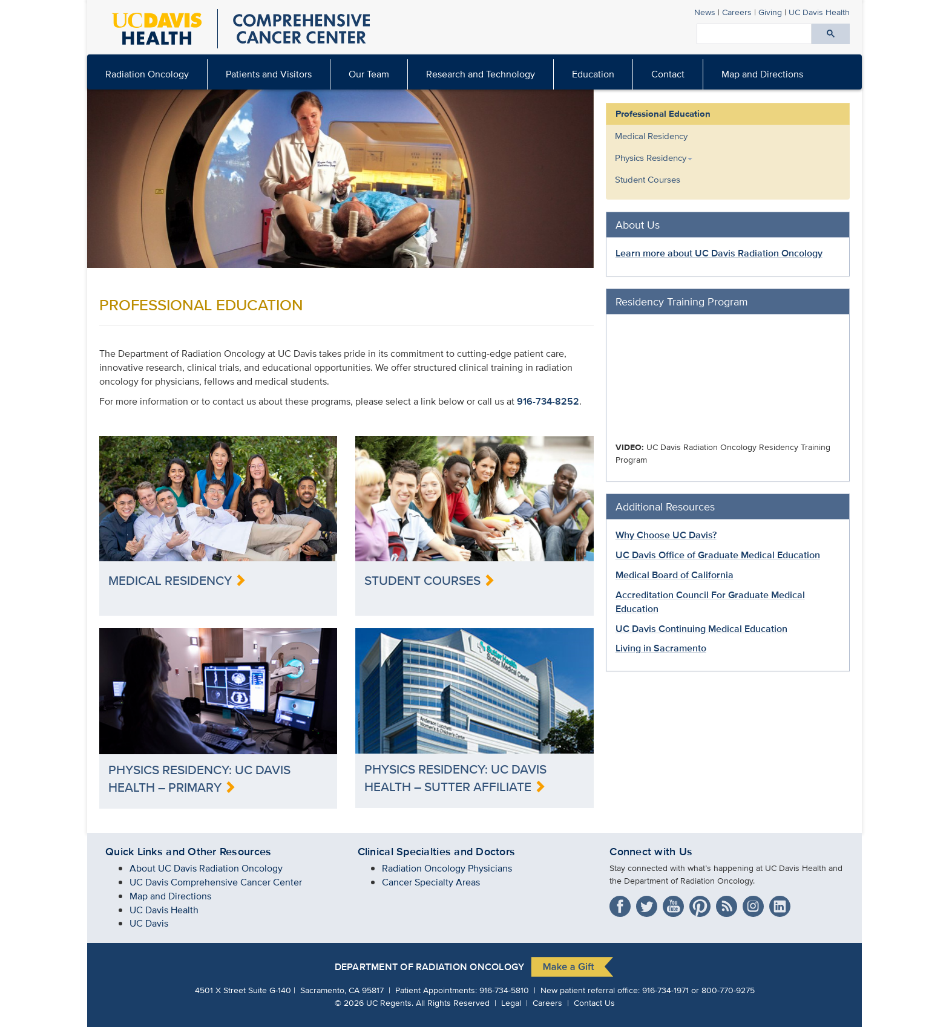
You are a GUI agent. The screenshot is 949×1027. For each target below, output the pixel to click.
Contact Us (594, 1002)
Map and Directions (762, 74)
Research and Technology (480, 74)
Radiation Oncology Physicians (447, 868)
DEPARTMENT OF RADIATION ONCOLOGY (430, 967)
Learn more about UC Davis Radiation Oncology (719, 253)
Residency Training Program (682, 301)
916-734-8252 (548, 401)
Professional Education (663, 113)
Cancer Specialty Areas (431, 882)
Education (593, 74)
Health (819, 11)
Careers (737, 11)
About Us (638, 224)
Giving (770, 11)
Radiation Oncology (147, 74)
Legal (511, 1002)
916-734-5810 (504, 989)
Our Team (369, 74)
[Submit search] (831, 34)
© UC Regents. (374, 1002)
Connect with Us (650, 851)
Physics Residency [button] (653, 157)
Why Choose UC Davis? (666, 535)
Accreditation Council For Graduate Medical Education (710, 602)
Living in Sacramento (661, 648)
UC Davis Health (164, 910)
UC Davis (149, 923)
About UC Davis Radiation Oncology (206, 868)
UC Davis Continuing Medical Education (701, 629)
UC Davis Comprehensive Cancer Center (216, 882)
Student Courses (647, 179)
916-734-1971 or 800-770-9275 (698, 989)
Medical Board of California (675, 575)
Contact (668, 74)
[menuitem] (269, 74)
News (704, 11)
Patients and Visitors (269, 74)
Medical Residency (651, 135)
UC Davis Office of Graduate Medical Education (718, 555)
